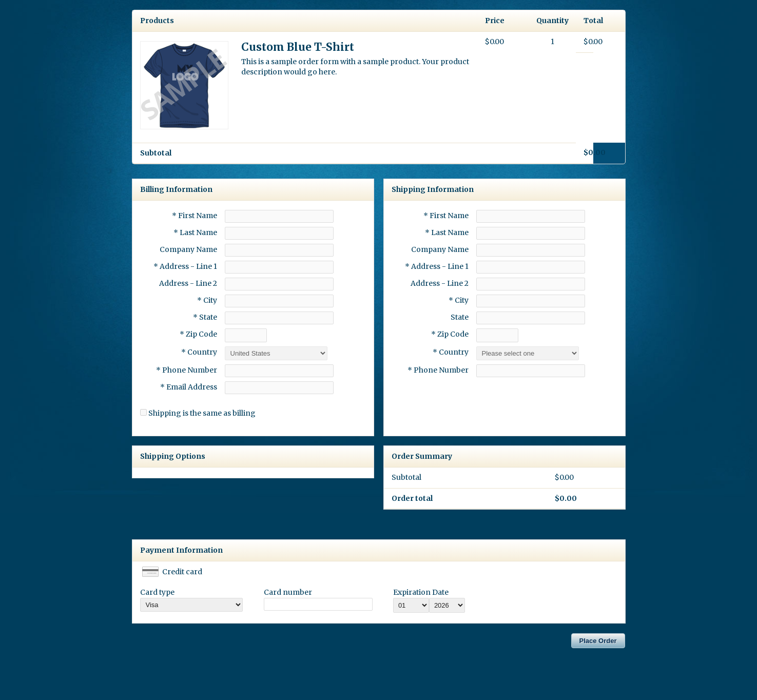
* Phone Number (438, 370)
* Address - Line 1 (185, 266)
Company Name (188, 249)
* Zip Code (198, 334)
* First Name (194, 215)
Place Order (598, 641)
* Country (199, 352)
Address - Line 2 (188, 283)
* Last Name (195, 232)
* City (207, 300)
